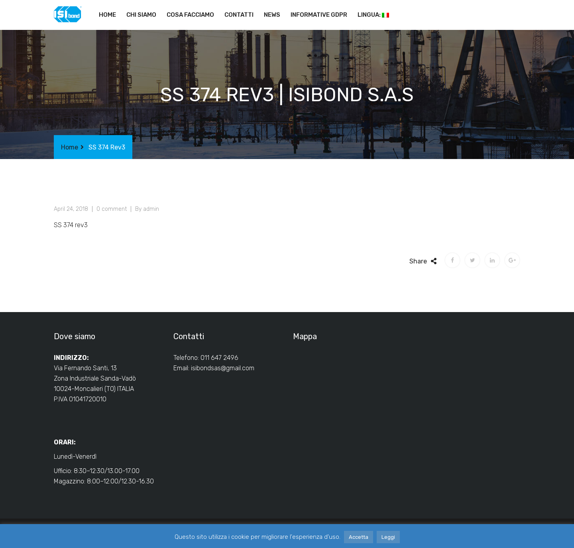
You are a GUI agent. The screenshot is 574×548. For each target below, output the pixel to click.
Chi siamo (141, 14)
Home (107, 14)
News (272, 14)
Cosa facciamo (190, 14)
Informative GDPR (319, 14)
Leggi (388, 537)
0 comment (111, 209)
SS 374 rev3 (71, 225)
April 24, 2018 (71, 209)
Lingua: (373, 14)
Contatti (239, 14)
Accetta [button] (358, 537)
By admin (147, 209)
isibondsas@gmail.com (222, 368)
